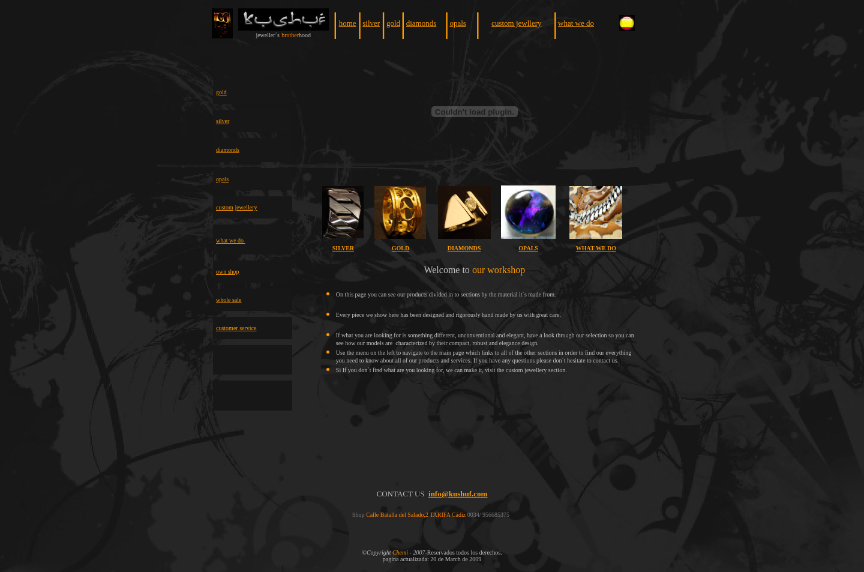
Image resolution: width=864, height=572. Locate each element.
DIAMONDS (464, 248)
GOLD (400, 248)
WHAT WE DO (596, 248)
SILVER (343, 248)
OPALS (528, 248)
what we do (576, 23)
